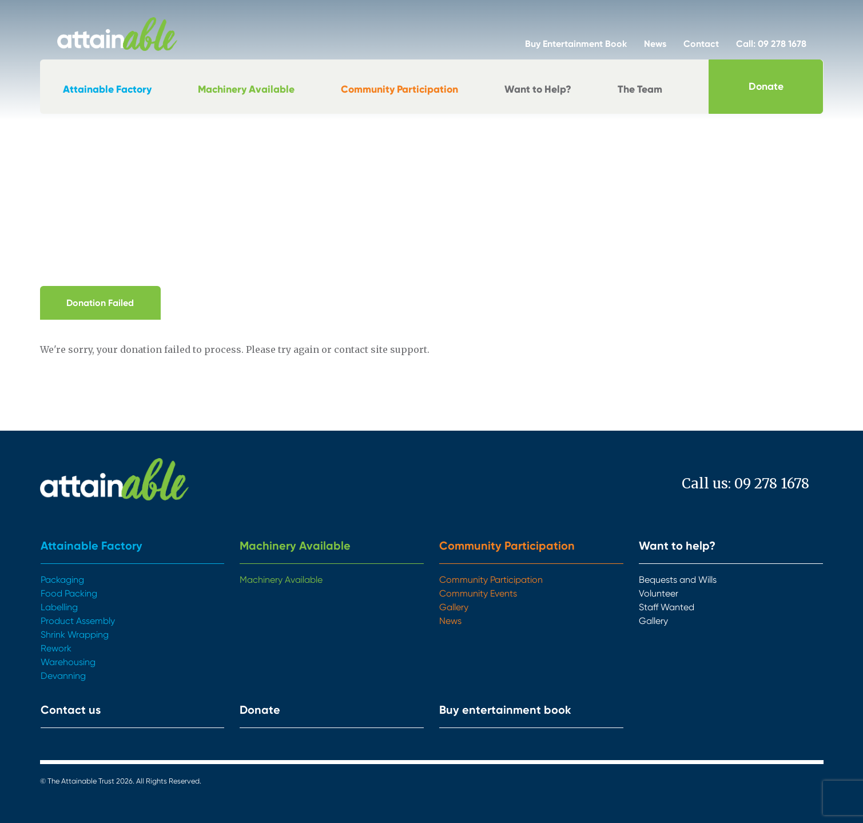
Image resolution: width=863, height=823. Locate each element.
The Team (640, 89)
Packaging (62, 579)
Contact (701, 43)
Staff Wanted (666, 607)
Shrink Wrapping (75, 634)
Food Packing (69, 593)
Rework (56, 648)
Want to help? (677, 545)
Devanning (63, 675)
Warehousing (68, 662)
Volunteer (658, 593)
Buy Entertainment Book (576, 43)
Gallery (453, 607)
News (655, 43)
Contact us (71, 710)
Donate (766, 86)
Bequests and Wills (678, 579)
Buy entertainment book (505, 710)
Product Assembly (78, 620)
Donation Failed (100, 302)
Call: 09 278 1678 (771, 43)
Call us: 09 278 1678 (745, 483)
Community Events (478, 593)
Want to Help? (537, 89)
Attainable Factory (107, 89)
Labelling (59, 607)
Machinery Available (246, 89)
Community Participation (399, 89)
